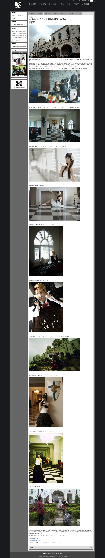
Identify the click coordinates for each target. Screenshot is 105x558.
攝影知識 (52, 4)
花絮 (69, 4)
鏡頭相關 (79, 13)
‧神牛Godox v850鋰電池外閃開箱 (19, 31)
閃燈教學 (40, 13)
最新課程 (78, 0)
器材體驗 (14, 28)
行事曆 (76, 4)
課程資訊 (42, 4)
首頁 (74, 0)
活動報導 (14, 21)
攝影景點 (32, 13)
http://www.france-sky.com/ (35, 540)
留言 (91, 547)
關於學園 (32, 4)
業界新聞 (14, 43)
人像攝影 (56, 13)
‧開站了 (13, 18)
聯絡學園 (84, 0)
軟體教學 (71, 13)
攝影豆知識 (47, 13)
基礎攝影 (63, 13)
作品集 (61, 4)
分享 (31, 17)
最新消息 (14, 13)
